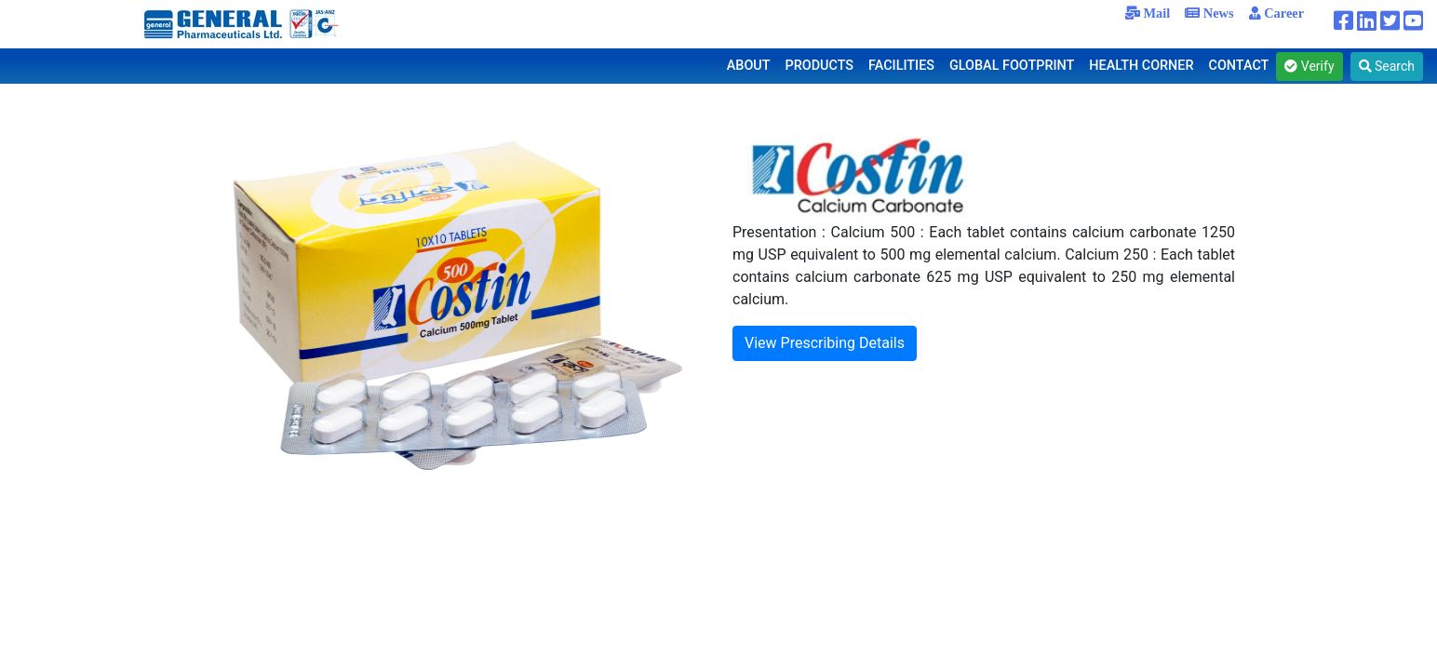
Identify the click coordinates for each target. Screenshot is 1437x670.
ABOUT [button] (749, 66)
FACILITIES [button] (901, 66)
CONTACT (1239, 66)
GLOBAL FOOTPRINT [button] (1011, 66)
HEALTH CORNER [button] (1141, 66)
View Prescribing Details (825, 343)
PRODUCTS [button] (820, 66)
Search (1387, 66)
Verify (1309, 66)
